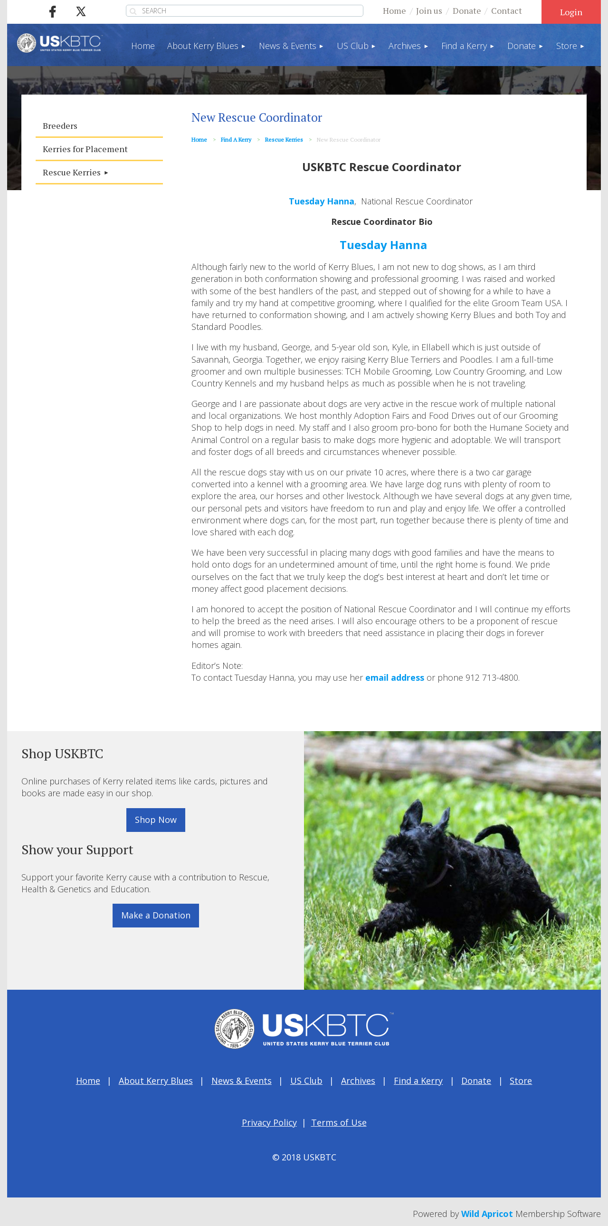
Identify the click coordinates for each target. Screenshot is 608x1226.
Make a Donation (155, 915)
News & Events (241, 1080)
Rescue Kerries (284, 139)
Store (521, 1080)
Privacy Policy (269, 1122)
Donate (467, 10)
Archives (358, 1080)
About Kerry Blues (156, 1080)
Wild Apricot (487, 1213)
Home (394, 10)
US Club (306, 1080)
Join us (429, 10)
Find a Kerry (236, 139)
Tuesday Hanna (321, 201)
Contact (506, 10)
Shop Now (156, 819)
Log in (571, 12)
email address (394, 677)
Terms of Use (339, 1122)
